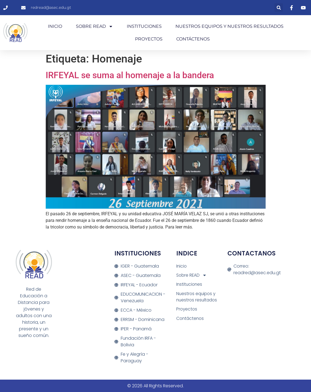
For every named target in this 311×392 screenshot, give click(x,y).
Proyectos (149, 39)
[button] (278, 7)
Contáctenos (193, 39)
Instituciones (144, 26)
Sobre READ (94, 26)
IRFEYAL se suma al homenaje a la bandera (130, 75)
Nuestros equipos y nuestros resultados (229, 26)
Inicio (55, 26)
